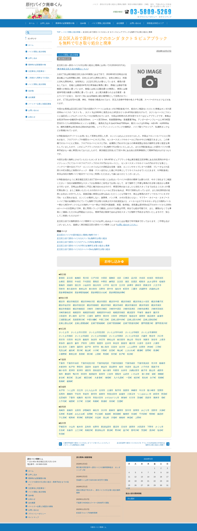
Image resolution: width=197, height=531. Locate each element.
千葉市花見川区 (88, 363)
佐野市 (96, 427)
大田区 (104, 278)
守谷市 (78, 394)
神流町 (130, 417)
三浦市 (90, 316)
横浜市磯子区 (157, 301)
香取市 (118, 374)
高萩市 (148, 398)
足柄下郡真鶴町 (114, 323)
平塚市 (140, 312)
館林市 (112, 410)
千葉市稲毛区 (103, 363)
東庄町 (70, 378)
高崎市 (62, 410)
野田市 (80, 367)
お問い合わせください (127, 225)
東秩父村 (73, 354)
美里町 (82, 354)
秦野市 (98, 316)
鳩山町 (120, 350)
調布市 (138, 285)
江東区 (126, 278)
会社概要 (120, 23)
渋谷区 (142, 278)
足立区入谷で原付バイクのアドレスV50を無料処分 (80, 242)
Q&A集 (83, 23)
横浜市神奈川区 (88, 301)
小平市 (106, 285)
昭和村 (72, 417)
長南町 (62, 381)
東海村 (124, 398)
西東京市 (147, 285)
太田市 (78, 410)
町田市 (126, 289)
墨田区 (70, 282)
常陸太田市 (112, 394)
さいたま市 (64, 332)
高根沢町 (89, 430)
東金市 (104, 367)
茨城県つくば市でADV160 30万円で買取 (92, 480)
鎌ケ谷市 (63, 370)
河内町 (112, 401)
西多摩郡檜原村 (66, 292)
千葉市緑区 (130, 363)
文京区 (120, 282)
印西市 (116, 370)
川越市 (144, 336)
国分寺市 (97, 285)
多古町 (62, 378)
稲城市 (162, 282)
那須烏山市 (100, 430)
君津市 (72, 370)
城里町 (72, 401)
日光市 (124, 427)
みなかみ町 (80, 414)
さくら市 (159, 427)
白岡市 (142, 347)
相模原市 (77, 312)
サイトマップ (166, 17)
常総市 (86, 394)
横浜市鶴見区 (73, 301)
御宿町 (108, 378)
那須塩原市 (106, 427)
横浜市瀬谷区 (131, 305)
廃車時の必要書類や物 (65, 23)
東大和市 (93, 289)
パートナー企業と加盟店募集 (39, 104)
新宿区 (62, 278)
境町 (163, 398)
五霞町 (120, 401)
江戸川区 (95, 278)
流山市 (136, 367)
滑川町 (80, 350)
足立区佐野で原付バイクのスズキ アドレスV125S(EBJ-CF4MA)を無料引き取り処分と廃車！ (141, 444)
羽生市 (138, 340)
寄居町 (106, 354)
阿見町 (164, 394)
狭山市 (130, 340)
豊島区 (96, 282)
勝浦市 (68, 374)
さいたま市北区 (132, 336)
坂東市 (102, 394)
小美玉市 (131, 394)
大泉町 (162, 410)
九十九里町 (119, 378)
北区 (119, 278)
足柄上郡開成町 (82, 323)
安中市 (128, 410)
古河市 (102, 390)
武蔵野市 (143, 289)
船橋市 (162, 363)
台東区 (62, 282)
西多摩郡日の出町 (99, 292)
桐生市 (96, 410)
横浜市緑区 (118, 305)
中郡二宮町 (104, 320)
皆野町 (148, 350)
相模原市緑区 (89, 312)
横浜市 (62, 301)
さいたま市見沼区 (97, 332)
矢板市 (70, 430)
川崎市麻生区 (65, 312)
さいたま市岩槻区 (99, 336)
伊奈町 (150, 347)
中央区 (78, 282)
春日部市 (121, 340)
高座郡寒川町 (79, 320)
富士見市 (63, 347)
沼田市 (154, 410)
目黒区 (134, 282)
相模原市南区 (119, 312)
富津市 (80, 370)
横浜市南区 (126, 301)
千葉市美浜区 (143, 363)
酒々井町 (146, 374)
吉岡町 (90, 414)
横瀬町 (140, 350)
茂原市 (88, 367)
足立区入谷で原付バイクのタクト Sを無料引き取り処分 (82, 238)
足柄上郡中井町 (118, 320)
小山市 (72, 427)
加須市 (94, 340)
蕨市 (77, 343)
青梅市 (62, 285)
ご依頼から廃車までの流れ (38, 78)
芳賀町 (144, 430)
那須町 (110, 430)
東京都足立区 (64, 59)
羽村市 (62, 289)
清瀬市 (70, 285)
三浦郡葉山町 (65, 320)
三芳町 (158, 347)
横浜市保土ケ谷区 (141, 301)
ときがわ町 (130, 350)
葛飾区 (112, 278)
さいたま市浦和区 (149, 332)
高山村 (106, 417)
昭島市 (142, 282)
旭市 (61, 374)
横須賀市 (131, 312)
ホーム (32, 23)
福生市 (118, 289)
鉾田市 (156, 394)
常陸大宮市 (98, 398)
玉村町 (62, 414)
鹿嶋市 (70, 394)
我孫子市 (155, 367)
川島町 (104, 350)
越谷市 (70, 343)
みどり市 (145, 410)
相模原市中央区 (104, 312)
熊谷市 (152, 336)
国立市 (78, 285)
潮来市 (156, 398)
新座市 (124, 343)
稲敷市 (80, 398)
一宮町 (129, 378)
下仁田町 (63, 417)
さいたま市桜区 (132, 332)
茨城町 (140, 398)
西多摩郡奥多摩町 (117, 292)
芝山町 (78, 378)
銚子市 (144, 370)
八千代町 (63, 401)
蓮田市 (80, 347)
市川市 (154, 363)
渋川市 (104, 410)
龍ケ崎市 (151, 390)
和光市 (116, 343)
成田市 (160, 370)
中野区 (104, 282)
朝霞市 (100, 343)
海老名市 (133, 316)
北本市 (148, 343)
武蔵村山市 (154, 289)
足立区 (70, 278)
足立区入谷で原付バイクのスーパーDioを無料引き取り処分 (83, 249)
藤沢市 (156, 312)
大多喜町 (99, 378)
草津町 (80, 417)
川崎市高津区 (129, 309)
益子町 (126, 430)
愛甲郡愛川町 (147, 323)
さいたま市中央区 (115, 332)
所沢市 (62, 340)
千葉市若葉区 (117, 363)
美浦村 (104, 401)
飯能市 (86, 340)
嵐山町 (88, 350)
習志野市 (113, 367)
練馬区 (112, 282)
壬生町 (62, 430)
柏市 (121, 367)
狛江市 (114, 285)
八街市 (110, 374)
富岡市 (136, 410)
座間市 (142, 316)
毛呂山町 (63, 350)
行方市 (132, 398)
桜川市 (88, 398)
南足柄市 (151, 316)
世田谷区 (159, 278)
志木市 (108, 343)
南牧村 (122, 417)
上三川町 (79, 430)
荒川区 (86, 278)
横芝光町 (88, 378)
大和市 (114, 316)
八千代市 (145, 367)
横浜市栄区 (144, 305)
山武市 (126, 374)
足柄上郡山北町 (66, 323)
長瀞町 (156, 350)
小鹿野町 (63, 354)
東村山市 (83, 289)
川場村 (114, 417)
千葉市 (62, 363)
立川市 (122, 285)
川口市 (160, 336)
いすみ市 (135, 374)
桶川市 (132, 343)
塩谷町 (160, 430)
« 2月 (128, 488)
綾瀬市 (160, 316)
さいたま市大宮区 (79, 332)
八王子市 (157, 285)
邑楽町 (70, 414)
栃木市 (80, 427)
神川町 (90, 354)
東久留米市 (72, 289)
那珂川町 (135, 430)
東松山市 (111, 340)
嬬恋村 (160, 414)
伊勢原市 (123, 316)
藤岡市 (120, 410)
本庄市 (102, 340)
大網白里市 (134, 370)
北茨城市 (63, 398)
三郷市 (72, 347)
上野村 (138, 417)
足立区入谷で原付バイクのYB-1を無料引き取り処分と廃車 (83, 246)
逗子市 (82, 316)
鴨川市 (76, 374)
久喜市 (140, 343)
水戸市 (62, 390)
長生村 (145, 378)
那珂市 (94, 394)
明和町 (152, 414)
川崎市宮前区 (157, 309)
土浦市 (110, 390)
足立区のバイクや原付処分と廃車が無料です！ (78, 235)
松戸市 (72, 367)
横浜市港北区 (79, 305)
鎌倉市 (148, 312)
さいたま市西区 (116, 336)
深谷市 (154, 340)
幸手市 (96, 347)
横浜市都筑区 (79, 309)
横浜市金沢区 (65, 305)
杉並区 (150, 278)
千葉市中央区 (73, 363)
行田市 (70, 340)
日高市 (114, 347)
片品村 (98, 417)
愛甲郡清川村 (161, 323)
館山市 (152, 370)
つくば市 (71, 390)
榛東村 (126, 414)
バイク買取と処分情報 (101, 23)
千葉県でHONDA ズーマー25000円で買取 (92, 503)
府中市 (110, 289)
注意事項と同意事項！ (37, 71)
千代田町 (143, 414)
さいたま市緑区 (82, 336)
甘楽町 (134, 414)
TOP (59, 32)
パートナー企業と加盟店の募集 (40, 506)
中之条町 (99, 414)
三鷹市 (134, 289)
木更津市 (63, 367)
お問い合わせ (135, 23)
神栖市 (134, 390)
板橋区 (78, 278)
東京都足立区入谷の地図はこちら (73, 69)
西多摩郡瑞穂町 (82, 292)
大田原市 (141, 427)
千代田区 (87, 282)
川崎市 (90, 309)
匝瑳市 (84, 374)
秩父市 (78, 340)
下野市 (150, 427)
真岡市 (132, 427)
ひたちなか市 (91, 390)
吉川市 (122, 347)
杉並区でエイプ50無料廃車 (87, 513)
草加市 (62, 343)
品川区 (134, 278)
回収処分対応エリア (155, 23)
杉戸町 (122, 354)
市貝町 (62, 434)
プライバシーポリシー (148, 17)
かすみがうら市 (112, 398)
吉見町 (112, 350)
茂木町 (152, 430)
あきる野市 (152, 282)
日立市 (80, 390)
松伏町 (130, 354)
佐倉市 (96, 367)
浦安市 (88, 370)
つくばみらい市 (144, 394)
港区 (127, 282)
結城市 (122, 394)
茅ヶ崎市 (73, 316)
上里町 (98, 354)
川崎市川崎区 (101, 309)
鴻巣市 (146, 340)
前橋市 (70, 410)
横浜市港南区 (93, 305)
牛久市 (142, 390)
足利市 (88, 427)
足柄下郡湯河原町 (131, 323)
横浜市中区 (114, 301)
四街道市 (97, 370)
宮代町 (114, 354)
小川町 (96, 350)
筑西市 (126, 390)
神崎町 (161, 374)
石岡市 (62, 394)
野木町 (118, 430)
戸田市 (84, 343)
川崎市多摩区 (143, 309)
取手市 (118, 390)
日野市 (102, 289)
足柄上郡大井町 (134, 320)
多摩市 (130, 285)
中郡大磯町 (92, 320)
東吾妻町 (117, 414)
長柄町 (161, 378)
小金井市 (87, 285)
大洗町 (88, 401)
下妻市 (72, 398)
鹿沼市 (116, 427)
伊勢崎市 (87, 410)
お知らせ (31, 117)
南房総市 (93, 374)
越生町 (72, 350)
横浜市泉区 (156, 305)
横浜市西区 (102, 301)
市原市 (128, 367)
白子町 (153, 378)
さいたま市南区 (66, 336)
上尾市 (162, 340)
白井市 (124, 370)
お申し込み (45, 23)
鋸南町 (70, 381)
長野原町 (89, 417)
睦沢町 (137, 378)
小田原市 (63, 316)
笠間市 (160, 390)
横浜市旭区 (106, 305)
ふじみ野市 (132, 347)
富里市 (102, 374)
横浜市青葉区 (65, 309)
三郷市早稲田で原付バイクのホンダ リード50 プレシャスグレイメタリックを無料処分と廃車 (86, 444)
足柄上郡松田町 (150, 320)
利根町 (96, 401)
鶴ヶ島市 (105, 347)
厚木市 (106, 316)
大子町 (80, 401)
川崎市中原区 (115, 309)
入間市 (92, 343)
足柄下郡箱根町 (98, 323)
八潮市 (156, 343)
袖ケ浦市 (107, 370)
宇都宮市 (63, 427)
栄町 (154, 374)
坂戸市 (88, 347)
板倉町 (108, 414)
